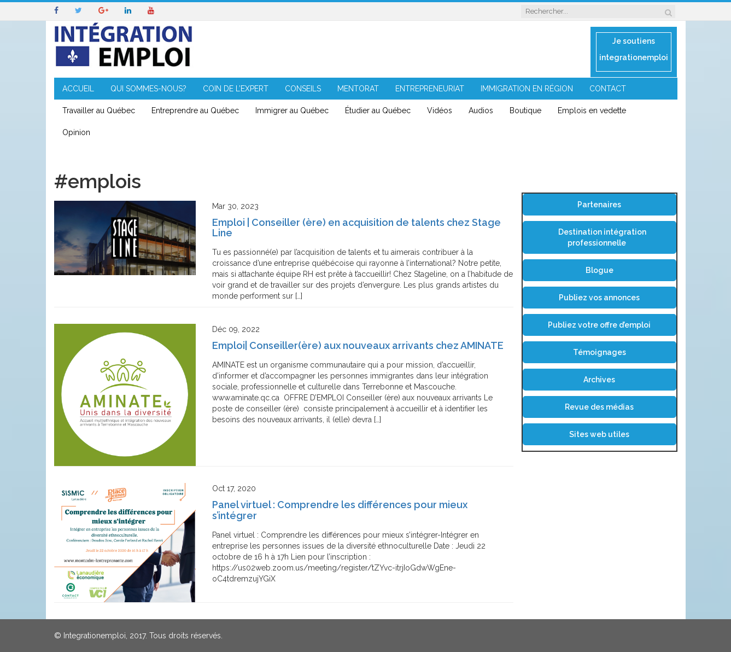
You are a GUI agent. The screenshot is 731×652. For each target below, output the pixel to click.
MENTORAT (358, 88)
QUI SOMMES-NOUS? (148, 88)
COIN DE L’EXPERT (235, 88)
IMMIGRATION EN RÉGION (527, 88)
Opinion (76, 132)
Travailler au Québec (98, 110)
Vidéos (439, 110)
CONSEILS (303, 88)
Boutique (525, 110)
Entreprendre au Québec (195, 110)
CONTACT (607, 88)
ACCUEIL (78, 88)
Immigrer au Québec (292, 110)
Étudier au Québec (378, 110)
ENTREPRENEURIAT (429, 88)
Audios (481, 110)
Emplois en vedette (592, 110)
